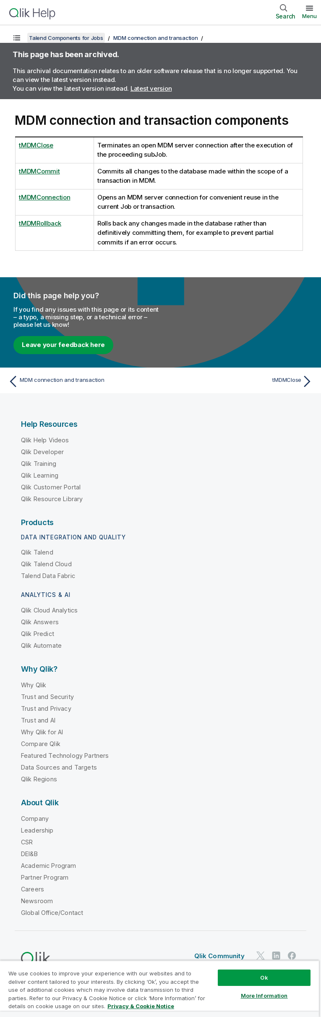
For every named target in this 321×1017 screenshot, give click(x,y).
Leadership (37, 830)
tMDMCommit (39, 171)
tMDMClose (36, 145)
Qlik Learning (39, 475)
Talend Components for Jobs (66, 37)
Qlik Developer (42, 451)
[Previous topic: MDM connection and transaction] (81, 381)
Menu (309, 16)
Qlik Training (38, 463)
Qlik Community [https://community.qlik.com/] (219, 956)
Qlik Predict (37, 633)
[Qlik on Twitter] (260, 955)
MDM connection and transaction (155, 37)
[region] (159, 988)
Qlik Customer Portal (51, 487)
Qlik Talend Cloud (46, 564)
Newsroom (37, 900)
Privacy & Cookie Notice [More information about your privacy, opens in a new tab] (140, 1006)
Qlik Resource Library (52, 498)
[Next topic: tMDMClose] (239, 381)
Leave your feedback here (63, 345)
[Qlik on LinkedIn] (276, 955)
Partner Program (44, 877)
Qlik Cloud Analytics (49, 610)
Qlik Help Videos (45, 440)
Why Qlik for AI (42, 732)
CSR (27, 842)
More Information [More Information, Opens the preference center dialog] (264, 995)
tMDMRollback (40, 223)
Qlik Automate (41, 645)
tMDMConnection (44, 197)
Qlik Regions (39, 779)
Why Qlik (33, 685)
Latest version (151, 88)
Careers (32, 889)
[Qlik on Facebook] (292, 955)
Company (35, 818)
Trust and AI (38, 720)
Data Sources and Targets (59, 767)
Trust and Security (47, 696)
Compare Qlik (40, 743)
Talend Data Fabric (48, 575)
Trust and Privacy (46, 708)
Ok (264, 977)
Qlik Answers (40, 621)
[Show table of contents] (16, 38)
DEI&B (29, 853)
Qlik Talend (37, 552)
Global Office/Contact (52, 912)
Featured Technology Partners (65, 755)
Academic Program (48, 865)
